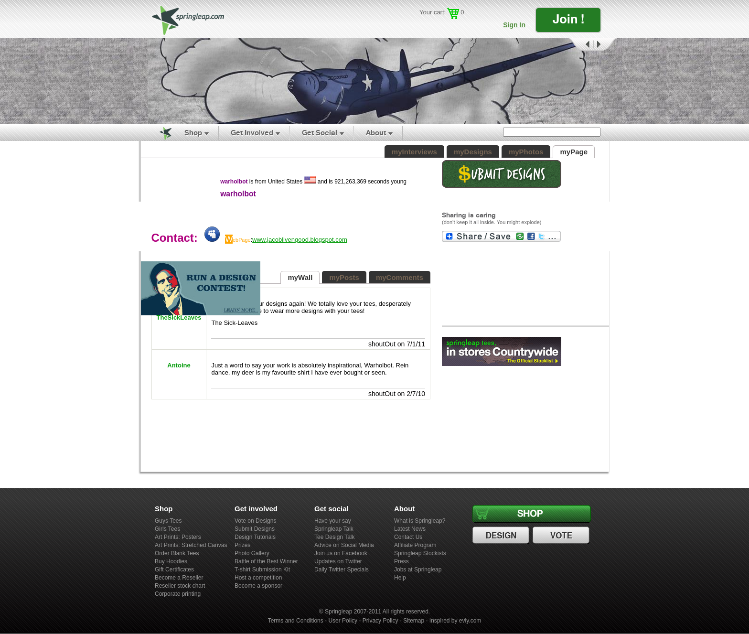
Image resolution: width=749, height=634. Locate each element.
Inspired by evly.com (455, 620)
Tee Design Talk (334, 537)
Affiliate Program (415, 545)
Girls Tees (167, 529)
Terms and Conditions (295, 620)
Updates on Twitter (338, 561)
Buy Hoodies (171, 561)
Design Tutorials (255, 537)
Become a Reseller (179, 577)
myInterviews (414, 152)
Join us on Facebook (340, 553)
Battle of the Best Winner (266, 561)
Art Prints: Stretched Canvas (191, 545)
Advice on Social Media (344, 545)
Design (502, 535)
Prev (580, 44)
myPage (574, 152)
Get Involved (252, 132)
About (376, 132)
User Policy (342, 620)
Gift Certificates (174, 569)
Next (605, 44)
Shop (193, 132)
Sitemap (413, 620)
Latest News (410, 529)
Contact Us (408, 537)
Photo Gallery (252, 553)
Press (401, 561)
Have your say (332, 520)
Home (160, 132)
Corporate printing (178, 594)
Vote (562, 535)
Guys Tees (168, 520)
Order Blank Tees (177, 553)
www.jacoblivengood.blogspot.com (299, 239)
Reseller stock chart (180, 585)
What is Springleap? (419, 520)
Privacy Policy (380, 620)
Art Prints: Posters (178, 537)
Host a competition (258, 577)
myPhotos (526, 152)
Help (400, 577)
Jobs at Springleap (417, 569)
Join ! (568, 18)
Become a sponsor (258, 585)
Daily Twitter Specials (341, 569)
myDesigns (473, 152)
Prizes (242, 545)
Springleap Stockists (420, 553)
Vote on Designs (255, 520)
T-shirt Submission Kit (262, 569)
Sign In (514, 25)
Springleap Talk (333, 529)
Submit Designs (255, 529)
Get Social (319, 132)
